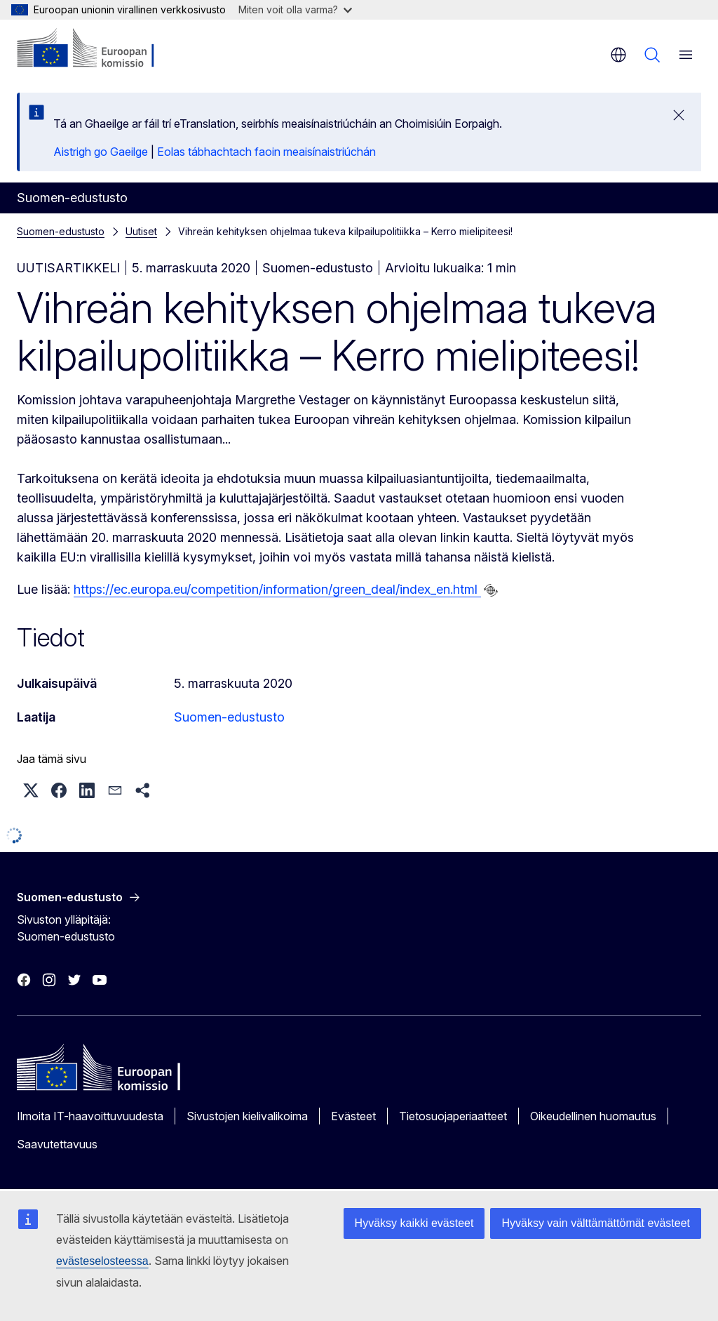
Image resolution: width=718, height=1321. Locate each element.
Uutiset (141, 231)
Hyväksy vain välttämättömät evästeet (595, 1223)
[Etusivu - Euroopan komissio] (102, 49)
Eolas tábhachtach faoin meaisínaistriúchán (266, 152)
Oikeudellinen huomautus (593, 1116)
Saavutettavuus (57, 1144)
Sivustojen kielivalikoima (247, 1116)
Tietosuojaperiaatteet (453, 1116)
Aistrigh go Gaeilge (100, 152)
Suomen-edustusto (60, 231)
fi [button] (618, 54)
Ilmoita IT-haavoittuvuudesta (90, 1116)
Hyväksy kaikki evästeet (414, 1223)
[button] (31, 790)
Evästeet (353, 1116)
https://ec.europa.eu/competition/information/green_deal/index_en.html (277, 589)
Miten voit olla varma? (295, 9)
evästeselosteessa (102, 1261)
